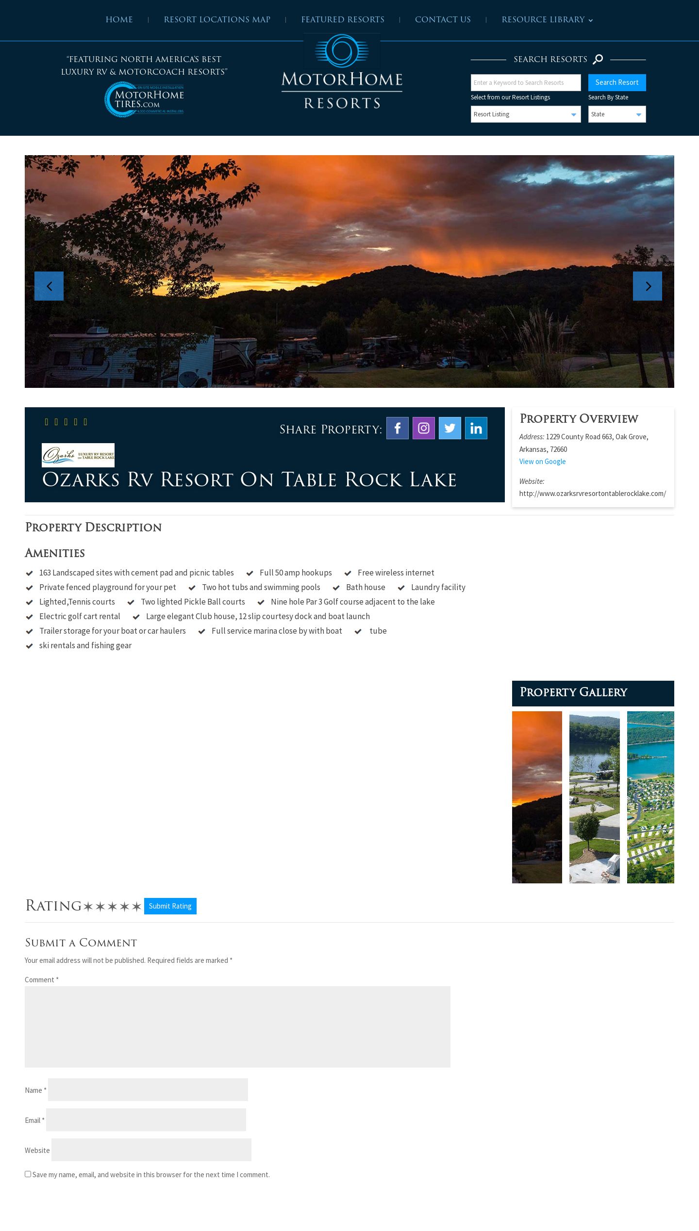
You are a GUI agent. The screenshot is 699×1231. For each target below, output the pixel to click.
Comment (42, 979)
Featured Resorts (342, 20)
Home (119, 20)
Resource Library (542, 20)
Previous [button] (53, 271)
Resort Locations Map (217, 20)
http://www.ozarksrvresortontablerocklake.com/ (592, 493)
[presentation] (91, 1210)
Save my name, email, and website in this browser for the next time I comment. (151, 1174)
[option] (349, 271)
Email (35, 1120)
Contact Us (443, 20)
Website (37, 1150)
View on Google (542, 461)
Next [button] (652, 271)
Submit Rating (170, 906)
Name (36, 1090)
